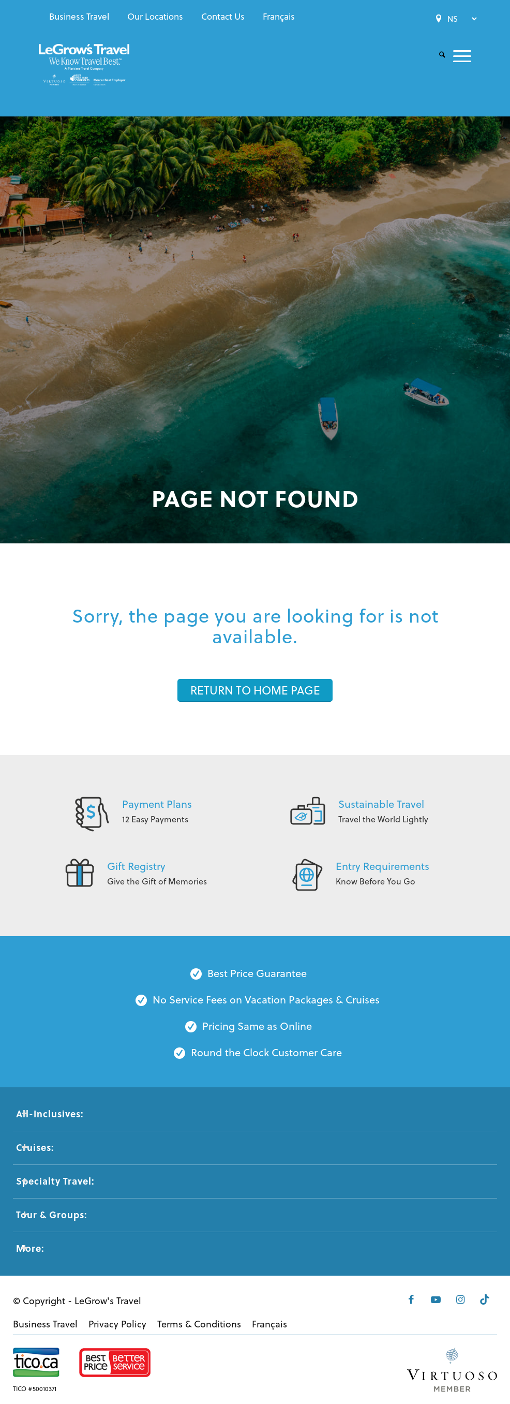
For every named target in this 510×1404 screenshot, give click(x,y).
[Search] (437, 55)
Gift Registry (136, 866)
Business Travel (79, 16)
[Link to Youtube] (432, 1299)
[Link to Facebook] (406, 1299)
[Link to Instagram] (458, 1299)
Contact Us (223, 16)
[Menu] (458, 55)
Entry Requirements (382, 866)
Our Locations (155, 16)
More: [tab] (30, 1248)
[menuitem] (79, 16)
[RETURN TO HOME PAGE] (255, 690)
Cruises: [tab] (35, 1147)
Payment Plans (157, 803)
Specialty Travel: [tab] (55, 1181)
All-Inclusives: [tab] (49, 1113)
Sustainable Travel (381, 803)
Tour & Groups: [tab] (51, 1214)
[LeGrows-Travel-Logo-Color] (84, 75)
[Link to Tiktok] (484, 1299)
